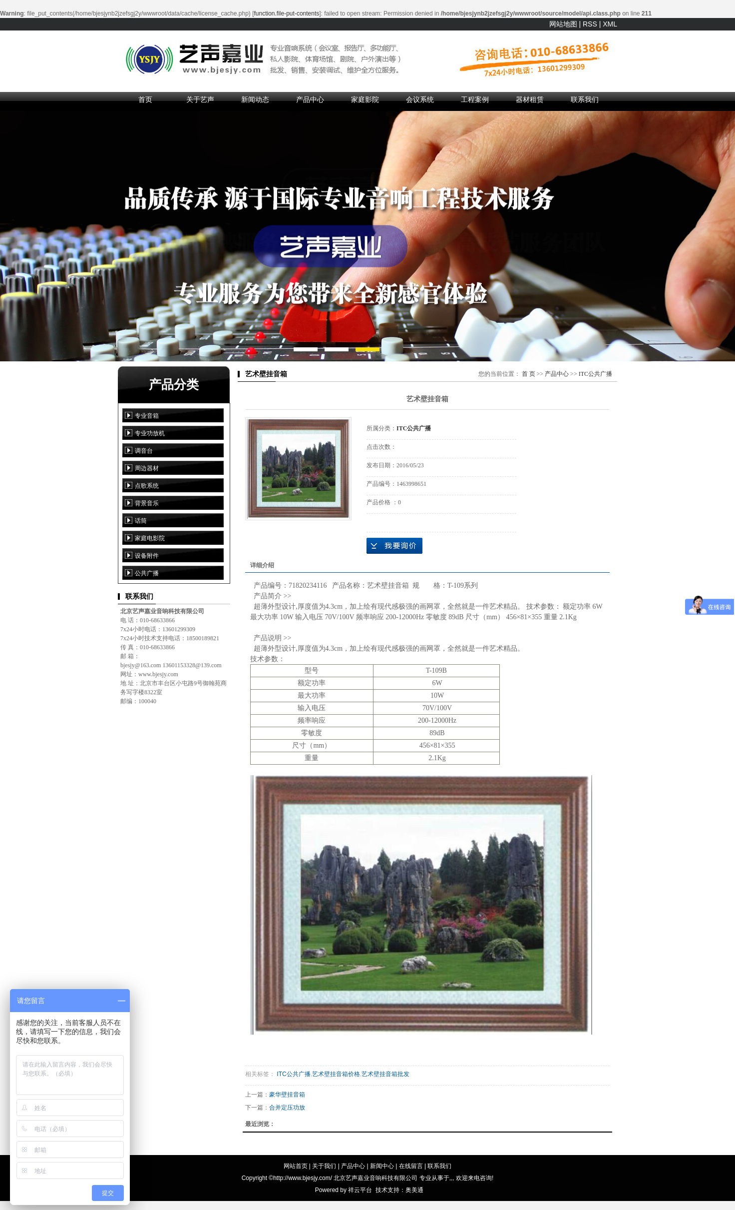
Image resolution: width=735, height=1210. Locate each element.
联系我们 (585, 99)
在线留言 (411, 1166)
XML (610, 24)
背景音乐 (147, 503)
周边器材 (147, 468)
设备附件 (147, 555)
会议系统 (420, 99)
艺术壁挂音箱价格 (336, 1074)
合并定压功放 (287, 1107)
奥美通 (414, 1190)
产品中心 (310, 99)
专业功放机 (150, 433)
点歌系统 (147, 485)
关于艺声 (200, 99)
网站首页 (296, 1166)
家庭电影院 (150, 538)
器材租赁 (530, 99)
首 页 (528, 373)
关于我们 (324, 1166)
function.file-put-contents (287, 13)
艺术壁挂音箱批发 (385, 1074)
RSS (590, 24)
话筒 (141, 520)
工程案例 (475, 99)
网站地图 (563, 24)
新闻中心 (382, 1166)
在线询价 (394, 546)
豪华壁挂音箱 (287, 1094)
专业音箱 (147, 415)
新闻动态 (255, 99)
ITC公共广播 (595, 373)
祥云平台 (360, 1190)
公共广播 (147, 573)
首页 (145, 99)
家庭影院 (365, 99)
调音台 (144, 450)
